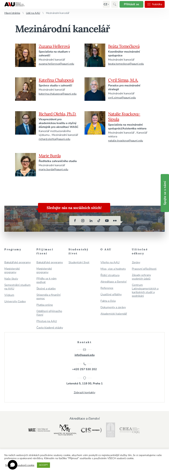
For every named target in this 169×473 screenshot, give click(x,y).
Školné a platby (46, 289)
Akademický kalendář (113, 314)
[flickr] (114, 220)
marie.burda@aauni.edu (53, 169)
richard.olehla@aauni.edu (54, 139)
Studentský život (79, 262)
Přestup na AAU (46, 321)
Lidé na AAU (33, 13)
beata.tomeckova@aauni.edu (126, 64)
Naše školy (11, 279)
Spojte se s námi (165, 193)
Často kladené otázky (49, 328)
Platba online (44, 305)
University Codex (15, 301)
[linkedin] (91, 220)
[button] (105, 4)
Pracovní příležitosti (144, 269)
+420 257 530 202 (84, 366)
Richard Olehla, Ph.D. (57, 114)
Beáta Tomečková (124, 46)
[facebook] (75, 220)
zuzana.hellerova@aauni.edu (56, 64)
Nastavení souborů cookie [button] (19, 465)
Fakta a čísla (108, 301)
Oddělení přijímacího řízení (49, 313)
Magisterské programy (12, 270)
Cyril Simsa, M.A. (123, 80)
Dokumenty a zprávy (113, 307)
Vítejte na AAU (110, 262)
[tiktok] (99, 220)
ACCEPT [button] (43, 465)
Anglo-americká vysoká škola (14, 4)
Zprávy (136, 262)
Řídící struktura (109, 275)
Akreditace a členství (113, 282)
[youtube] (106, 220)
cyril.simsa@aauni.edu (122, 98)
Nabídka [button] (154, 4)
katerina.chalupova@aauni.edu (58, 94)
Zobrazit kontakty (84, 392)
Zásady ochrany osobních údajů (141, 277)
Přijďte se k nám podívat (46, 280)
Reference (106, 288)
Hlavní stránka (12, 13)
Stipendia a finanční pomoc (48, 296)
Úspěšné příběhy (111, 294)
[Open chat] (12, 465)
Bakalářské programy (17, 262)
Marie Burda (50, 155)
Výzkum (9, 295)
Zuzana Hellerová (54, 46)
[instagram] (83, 220)
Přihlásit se (131, 4)
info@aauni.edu (85, 352)
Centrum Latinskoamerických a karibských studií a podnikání (145, 290)
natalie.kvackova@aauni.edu (125, 141)
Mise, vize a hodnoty (113, 269)
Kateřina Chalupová (56, 80)
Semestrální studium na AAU (17, 287)
